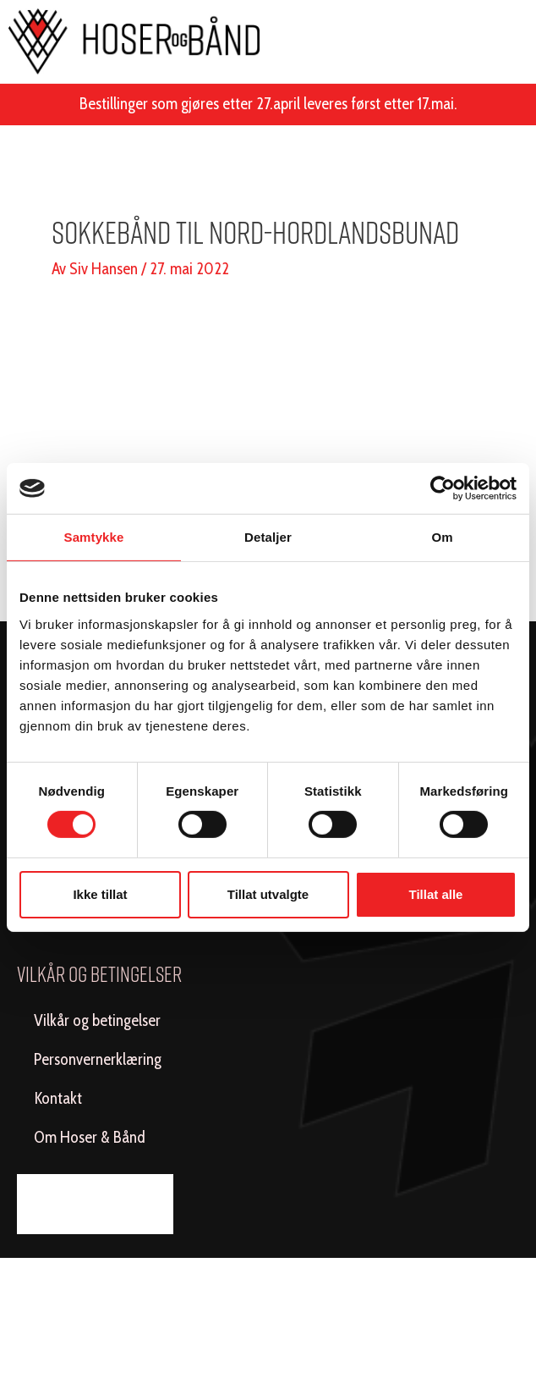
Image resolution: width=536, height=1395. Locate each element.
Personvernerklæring (97, 1059)
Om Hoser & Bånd (89, 1137)
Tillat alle (436, 894)
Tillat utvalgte (268, 894)
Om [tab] (441, 537)
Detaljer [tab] (268, 537)
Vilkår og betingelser (97, 1020)
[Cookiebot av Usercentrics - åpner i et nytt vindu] (443, 488)
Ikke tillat (100, 894)
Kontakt (58, 1098)
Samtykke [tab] (94, 537)
